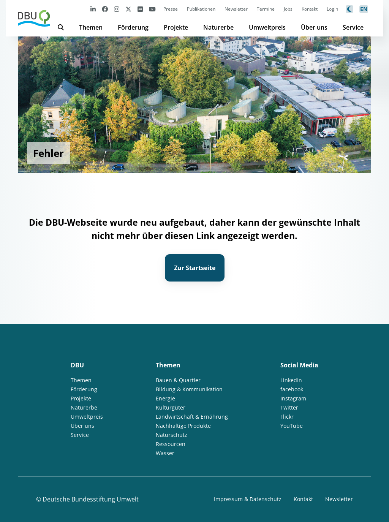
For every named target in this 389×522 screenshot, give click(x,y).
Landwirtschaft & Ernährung (192, 416)
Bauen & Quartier (178, 380)
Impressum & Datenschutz (247, 499)
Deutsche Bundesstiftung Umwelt (91, 499)
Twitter (289, 407)
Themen (91, 27)
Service (353, 27)
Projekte (176, 27)
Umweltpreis (267, 27)
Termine (266, 9)
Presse (170, 9)
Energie (165, 398)
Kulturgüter (170, 407)
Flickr (287, 416)
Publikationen (201, 9)
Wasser (165, 453)
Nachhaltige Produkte (183, 425)
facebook (291, 389)
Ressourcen (170, 444)
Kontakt (310, 9)
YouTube (291, 425)
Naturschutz (171, 434)
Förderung (133, 27)
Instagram (293, 398)
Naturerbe (218, 27)
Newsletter (236, 9)
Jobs (288, 9)
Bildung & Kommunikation (189, 389)
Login (332, 9)
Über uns (314, 27)
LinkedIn (291, 380)
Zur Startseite (194, 268)
